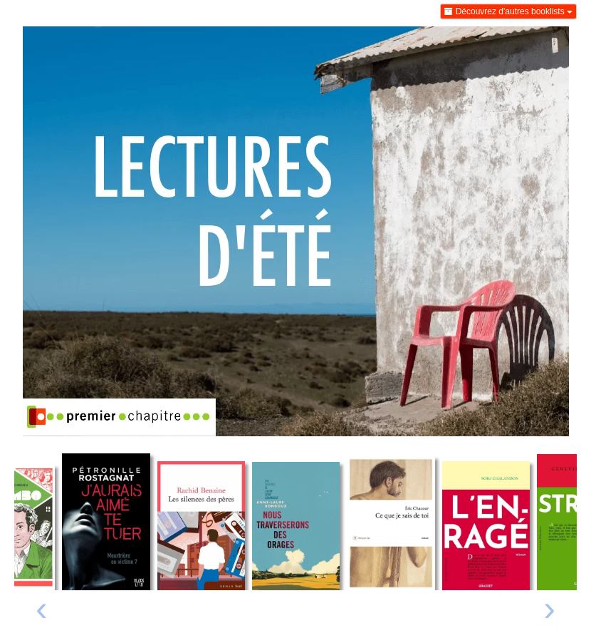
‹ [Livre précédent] (42, 608)
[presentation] (41, 612)
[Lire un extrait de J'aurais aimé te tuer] (106, 521)
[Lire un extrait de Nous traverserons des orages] (296, 526)
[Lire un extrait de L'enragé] (486, 525)
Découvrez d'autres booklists (508, 11)
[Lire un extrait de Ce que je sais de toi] (390, 523)
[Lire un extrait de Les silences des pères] (201, 525)
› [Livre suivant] (549, 608)
